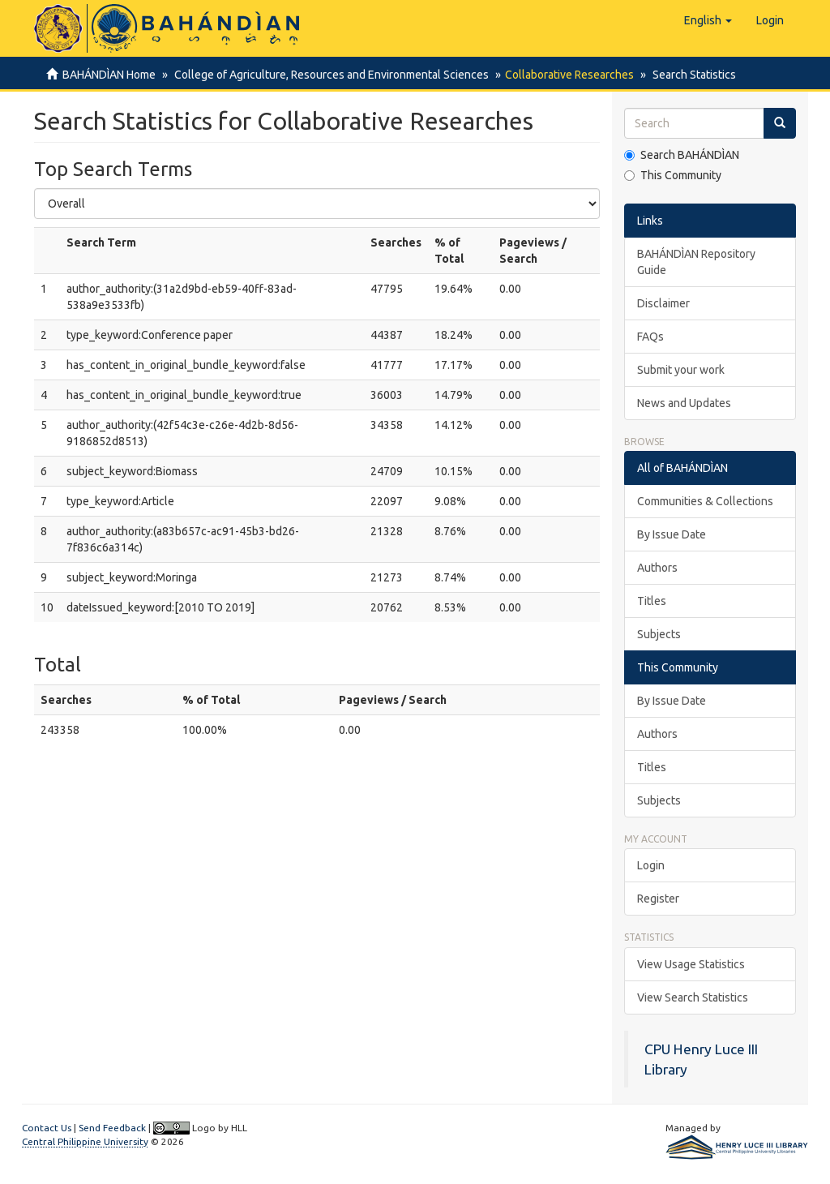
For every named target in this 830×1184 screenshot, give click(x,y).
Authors (657, 567)
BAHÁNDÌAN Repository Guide (696, 262)
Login (651, 865)
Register (658, 898)
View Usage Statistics (691, 964)
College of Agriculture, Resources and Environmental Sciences (329, 74)
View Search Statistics (692, 997)
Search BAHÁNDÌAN (681, 154)
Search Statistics (689, 74)
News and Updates (684, 403)
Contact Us (46, 1127)
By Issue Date (671, 534)
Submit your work (681, 369)
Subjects (659, 634)
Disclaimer (663, 303)
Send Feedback (112, 1127)
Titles (651, 600)
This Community (672, 175)
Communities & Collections (705, 501)
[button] (708, 20)
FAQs (650, 336)
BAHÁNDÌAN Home (109, 74)
